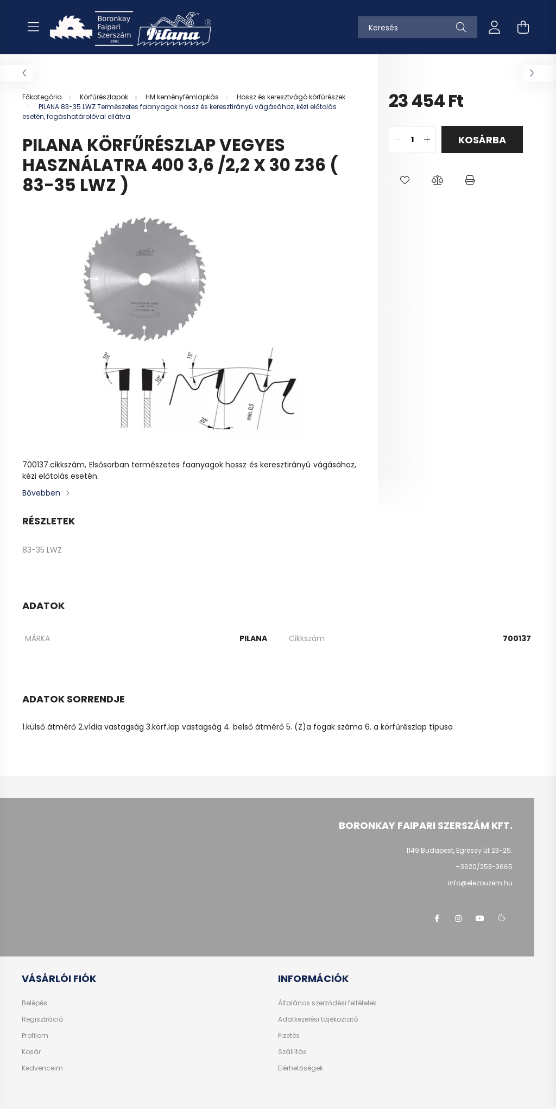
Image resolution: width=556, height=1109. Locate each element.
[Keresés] (417, 27)
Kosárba (482, 140)
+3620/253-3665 (484, 866)
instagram (458, 918)
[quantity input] (412, 139)
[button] (405, 180)
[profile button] (495, 27)
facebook (436, 918)
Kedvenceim (42, 1068)
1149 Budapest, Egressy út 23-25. (459, 850)
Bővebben (41, 492)
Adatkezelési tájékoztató (318, 1019)
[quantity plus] (427, 139)
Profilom (35, 1036)
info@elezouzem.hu (480, 883)
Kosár (31, 1052)
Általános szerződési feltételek (327, 1003)
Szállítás (292, 1052)
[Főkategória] (43, 97)
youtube (480, 918)
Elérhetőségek (300, 1068)
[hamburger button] (33, 27)
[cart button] (523, 27)
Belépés (34, 1003)
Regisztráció (42, 1019)
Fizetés (289, 1036)
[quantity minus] (397, 139)
